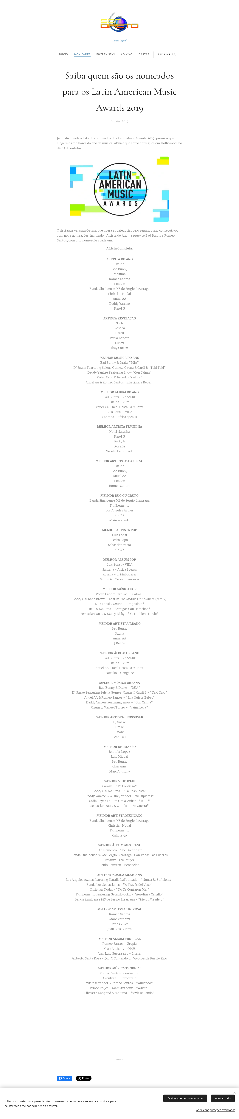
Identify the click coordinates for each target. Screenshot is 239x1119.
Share (64, 1078)
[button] (173, 54)
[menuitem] (60, 54)
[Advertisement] (119, 1027)
